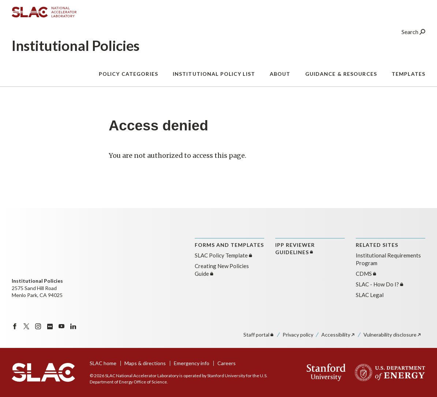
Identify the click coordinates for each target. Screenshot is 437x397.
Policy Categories (128, 77)
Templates (408, 77)
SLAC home (103, 363)
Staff (258, 334)
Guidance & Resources (341, 77)
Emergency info (191, 363)
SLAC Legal (370, 295)
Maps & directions (145, 363)
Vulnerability (392, 334)
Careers (226, 363)
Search (413, 34)
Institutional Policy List (214, 77)
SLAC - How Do (380, 284)
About (280, 77)
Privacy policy (298, 334)
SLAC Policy (224, 255)
